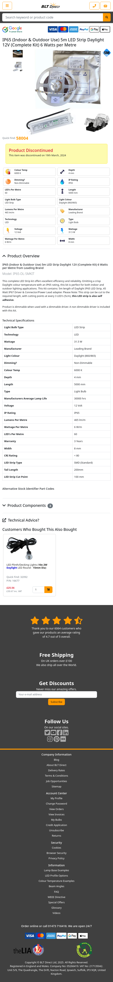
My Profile (56, 798)
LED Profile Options (56, 875)
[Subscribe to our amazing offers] (56, 694)
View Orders (56, 809)
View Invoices (56, 814)
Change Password (56, 803)
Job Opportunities (56, 781)
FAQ (56, 891)
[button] (107, 565)
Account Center (56, 793)
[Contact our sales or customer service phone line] (94, 6)
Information (56, 865)
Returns (56, 835)
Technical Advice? (20, 520)
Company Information (56, 754)
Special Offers (56, 902)
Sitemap (56, 786)
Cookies (56, 847)
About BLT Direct (56, 765)
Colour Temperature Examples (57, 881)
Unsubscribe (56, 830)
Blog (56, 759)
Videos (57, 913)
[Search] (107, 17)
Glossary (56, 907)
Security (56, 842)
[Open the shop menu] (7, 6)
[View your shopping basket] (105, 6)
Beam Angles (56, 886)
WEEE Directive (56, 897)
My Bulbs (56, 819)
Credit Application (56, 825)
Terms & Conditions (56, 775)
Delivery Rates (56, 770)
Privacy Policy (56, 858)
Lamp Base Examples (56, 870)
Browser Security (56, 853)
